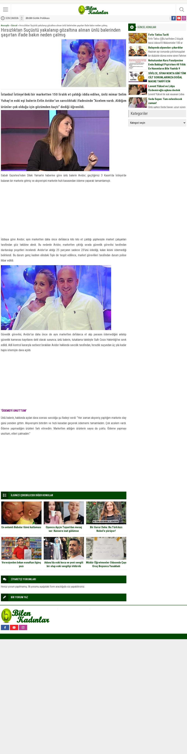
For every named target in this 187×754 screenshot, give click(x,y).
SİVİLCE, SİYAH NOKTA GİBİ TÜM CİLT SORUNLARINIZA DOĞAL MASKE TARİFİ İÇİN (167, 77)
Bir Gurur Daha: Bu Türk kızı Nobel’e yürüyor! (106, 529)
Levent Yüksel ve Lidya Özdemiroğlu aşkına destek (164, 88)
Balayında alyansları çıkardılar (165, 47)
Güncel (14, 25)
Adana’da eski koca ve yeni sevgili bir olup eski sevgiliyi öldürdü (63, 564)
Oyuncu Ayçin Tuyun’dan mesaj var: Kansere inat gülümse (64, 529)
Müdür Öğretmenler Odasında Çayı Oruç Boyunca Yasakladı (106, 564)
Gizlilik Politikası (38, 18)
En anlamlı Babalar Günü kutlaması (21, 527)
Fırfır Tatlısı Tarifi (158, 34)
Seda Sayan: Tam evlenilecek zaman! (165, 101)
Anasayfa (5, 25)
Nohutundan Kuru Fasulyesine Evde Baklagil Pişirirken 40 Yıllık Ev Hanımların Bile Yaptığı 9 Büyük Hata (167, 66)
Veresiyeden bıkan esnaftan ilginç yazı (21, 564)
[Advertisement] (30, 62)
